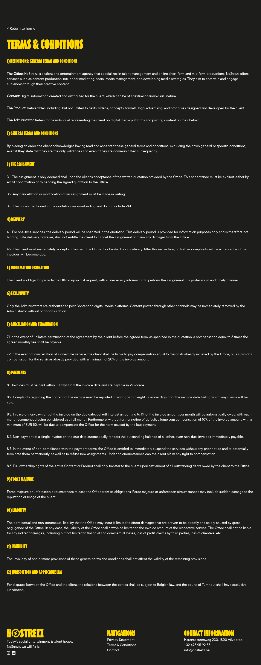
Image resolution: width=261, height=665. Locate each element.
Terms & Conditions (121, 645)
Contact (113, 650)
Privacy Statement (120, 640)
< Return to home (21, 28)
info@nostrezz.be (197, 650)
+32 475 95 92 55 (197, 645)
